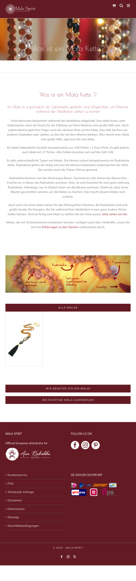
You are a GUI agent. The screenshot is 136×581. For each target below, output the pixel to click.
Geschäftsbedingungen (23, 525)
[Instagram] (85, 445)
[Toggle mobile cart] (114, 5)
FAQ (10, 483)
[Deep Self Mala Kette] (24, 313)
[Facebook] (75, 445)
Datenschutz (16, 509)
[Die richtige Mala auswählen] (68, 400)
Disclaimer (15, 500)
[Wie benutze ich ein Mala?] (68, 388)
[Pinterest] (95, 445)
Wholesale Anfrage (21, 492)
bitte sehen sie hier (115, 214)
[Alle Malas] (68, 308)
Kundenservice (17, 475)
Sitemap (13, 517)
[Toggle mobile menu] (129, 5)
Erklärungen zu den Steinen (60, 227)
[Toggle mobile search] (121, 5)
